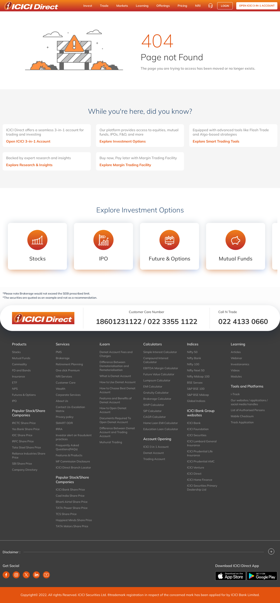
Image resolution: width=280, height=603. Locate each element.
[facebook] (6, 574)
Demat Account (153, 453)
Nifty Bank (194, 358)
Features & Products (69, 455)
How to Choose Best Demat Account (117, 390)
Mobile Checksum (242, 416)
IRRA (59, 429)
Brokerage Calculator (157, 398)
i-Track (235, 394)
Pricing (182, 6)
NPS (15, 388)
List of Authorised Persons (248, 410)
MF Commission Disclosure (73, 461)
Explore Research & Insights (29, 165)
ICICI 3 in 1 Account (156, 446)
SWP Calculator (153, 405)
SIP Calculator (152, 411)
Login (225, 5)
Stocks (16, 352)
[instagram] (16, 574)
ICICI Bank (194, 423)
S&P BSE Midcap (198, 394)
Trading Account (154, 459)
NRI (198, 6)
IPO (14, 401)
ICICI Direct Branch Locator (73, 467)
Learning (142, 6)
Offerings (163, 6)
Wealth (60, 388)
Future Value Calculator (158, 374)
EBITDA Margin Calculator (160, 368)
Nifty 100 (193, 364)
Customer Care (65, 382)
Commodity (19, 364)
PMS (59, 352)
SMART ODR (64, 423)
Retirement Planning (69, 364)
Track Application (242, 422)
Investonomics (240, 364)
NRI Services (64, 376)
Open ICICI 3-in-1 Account (28, 141)
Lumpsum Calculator (156, 380)
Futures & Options (24, 394)
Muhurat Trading (111, 442)
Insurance (18, 376)
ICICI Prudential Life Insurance (200, 453)
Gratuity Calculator (156, 392)
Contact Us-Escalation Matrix (70, 409)
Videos (235, 370)
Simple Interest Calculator (160, 352)
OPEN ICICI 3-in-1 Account (257, 5)
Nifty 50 (192, 352)
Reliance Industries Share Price (28, 455)
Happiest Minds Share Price (74, 520)
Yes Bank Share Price (26, 429)
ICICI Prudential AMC (201, 461)
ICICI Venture (195, 467)
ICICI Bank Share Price (70, 489)
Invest (87, 6)
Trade (104, 6)
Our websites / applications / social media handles (249, 402)
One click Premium (68, 370)
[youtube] (46, 574)
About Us (62, 401)
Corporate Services (68, 394)
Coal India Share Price (70, 495)
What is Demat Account (115, 376)
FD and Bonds (21, 370)
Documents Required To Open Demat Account (115, 420)
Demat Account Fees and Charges (116, 354)
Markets (122, 6)
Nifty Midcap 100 (198, 376)
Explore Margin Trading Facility (125, 165)
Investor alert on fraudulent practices (74, 437)
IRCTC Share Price (24, 423)
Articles (236, 352)
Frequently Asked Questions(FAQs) (67, 447)
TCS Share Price (66, 514)
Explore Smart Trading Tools (216, 141)
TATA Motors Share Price (72, 526)
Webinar (236, 358)
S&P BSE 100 (196, 388)
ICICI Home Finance (199, 479)
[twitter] (26, 574)
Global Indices (196, 401)
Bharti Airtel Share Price (72, 501)
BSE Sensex (195, 382)
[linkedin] (36, 574)
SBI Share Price (22, 463)
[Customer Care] (210, 5)
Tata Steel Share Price (26, 447)
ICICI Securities (196, 435)
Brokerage (63, 358)
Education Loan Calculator (160, 429)
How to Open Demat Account (113, 410)
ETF (14, 382)
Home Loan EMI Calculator (160, 423)
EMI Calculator (152, 386)
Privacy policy (65, 417)
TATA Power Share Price (72, 508)
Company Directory (24, 469)
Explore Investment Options (123, 141)
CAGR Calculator (154, 417)
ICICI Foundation (198, 429)
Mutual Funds (21, 358)
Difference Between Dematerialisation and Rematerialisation (114, 366)
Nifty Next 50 (196, 370)
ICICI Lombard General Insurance (202, 443)
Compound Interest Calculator (155, 360)
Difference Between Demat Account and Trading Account (117, 432)
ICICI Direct (194, 473)
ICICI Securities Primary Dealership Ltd (202, 487)
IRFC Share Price (23, 441)
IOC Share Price (22, 435)
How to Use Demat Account (118, 382)
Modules (236, 376)
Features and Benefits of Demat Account (115, 400)
